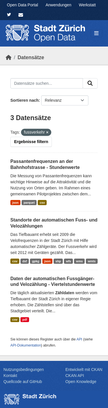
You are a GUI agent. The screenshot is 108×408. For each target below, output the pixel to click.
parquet (29, 202)
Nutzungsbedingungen (23, 369)
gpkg (35, 261)
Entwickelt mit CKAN (83, 369)
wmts (92, 261)
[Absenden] (90, 83)
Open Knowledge (80, 381)
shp (58, 261)
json (15, 202)
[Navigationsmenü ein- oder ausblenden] (96, 33)
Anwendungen (58, 5)
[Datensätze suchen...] (46, 83)
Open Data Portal (22, 5)
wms (79, 261)
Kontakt (10, 375)
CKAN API (74, 375)
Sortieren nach (24, 100)
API (79, 339)
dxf (24, 261)
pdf (24, 319)
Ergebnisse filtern (31, 141)
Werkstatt (87, 5)
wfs (68, 261)
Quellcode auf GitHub (22, 381)
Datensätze (31, 57)
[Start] (9, 57)
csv (42, 202)
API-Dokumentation (25, 345)
